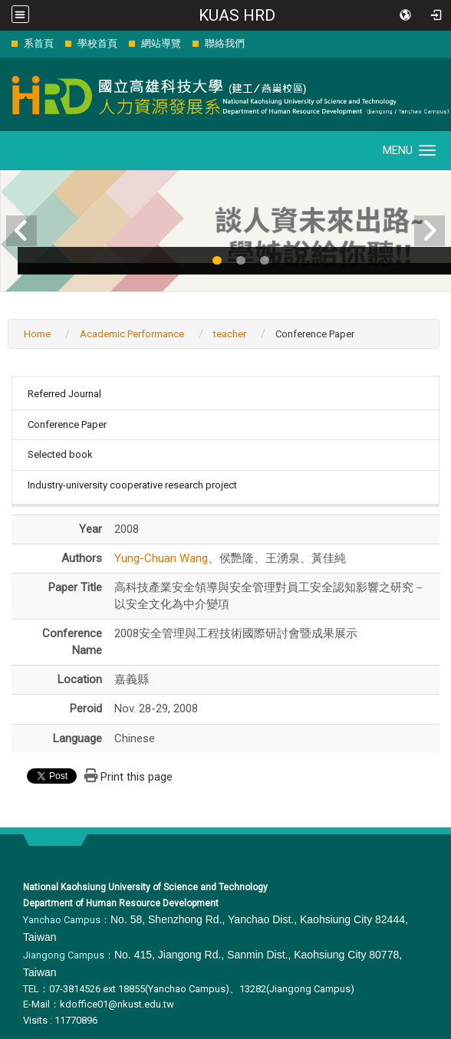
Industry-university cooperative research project (132, 485)
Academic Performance (132, 334)
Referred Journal (64, 393)
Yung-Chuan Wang (161, 558)
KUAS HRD (237, 15)
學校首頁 (97, 43)
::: (3, 43)
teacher (229, 334)
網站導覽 (161, 43)
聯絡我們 (225, 43)
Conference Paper (67, 424)
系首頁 (39, 43)
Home (37, 334)
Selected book (60, 454)
